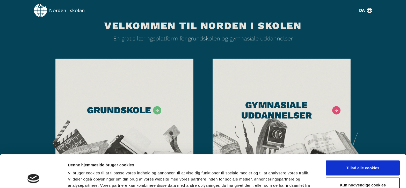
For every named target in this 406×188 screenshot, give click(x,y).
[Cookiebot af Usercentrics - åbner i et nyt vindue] (33, 178)
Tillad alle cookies (362, 137)
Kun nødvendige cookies (363, 154)
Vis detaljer (269, 178)
